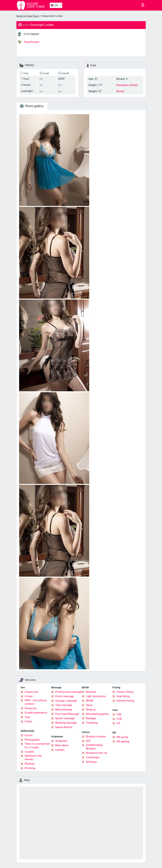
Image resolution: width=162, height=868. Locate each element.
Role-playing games (97, 714)
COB (119, 718)
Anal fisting (123, 696)
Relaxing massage (66, 722)
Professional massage (68, 691)
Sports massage (65, 718)
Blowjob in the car (96, 753)
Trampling (92, 722)
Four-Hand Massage (67, 714)
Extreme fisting (125, 700)
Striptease (61, 741)
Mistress (91, 691)
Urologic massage (66, 700)
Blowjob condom (96, 736)
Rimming (30, 768)
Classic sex (31, 691)
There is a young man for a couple (37, 745)
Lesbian (59, 749)
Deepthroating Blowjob (94, 746)
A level (29, 696)
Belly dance (62, 745)
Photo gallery (32, 106)
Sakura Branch (63, 727)
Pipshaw (30, 763)
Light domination (96, 696)
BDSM (89, 700)
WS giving (122, 737)
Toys (27, 717)
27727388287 (31, 34)
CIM (118, 714)
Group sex (30, 708)
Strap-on (91, 709)
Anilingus (91, 761)
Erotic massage (64, 696)
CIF (118, 723)
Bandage (91, 718)
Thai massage (63, 705)
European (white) (127, 85)
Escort (28, 735)
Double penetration (36, 712)
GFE (88, 741)
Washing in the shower (33, 757)
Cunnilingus (93, 757)
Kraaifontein (28, 42)
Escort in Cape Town (27, 15)
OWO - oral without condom (36, 702)
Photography (32, 739)
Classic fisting (124, 691)
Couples (29, 751)
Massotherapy (63, 709)
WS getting (122, 741)
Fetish (28, 721)
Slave (89, 705)
